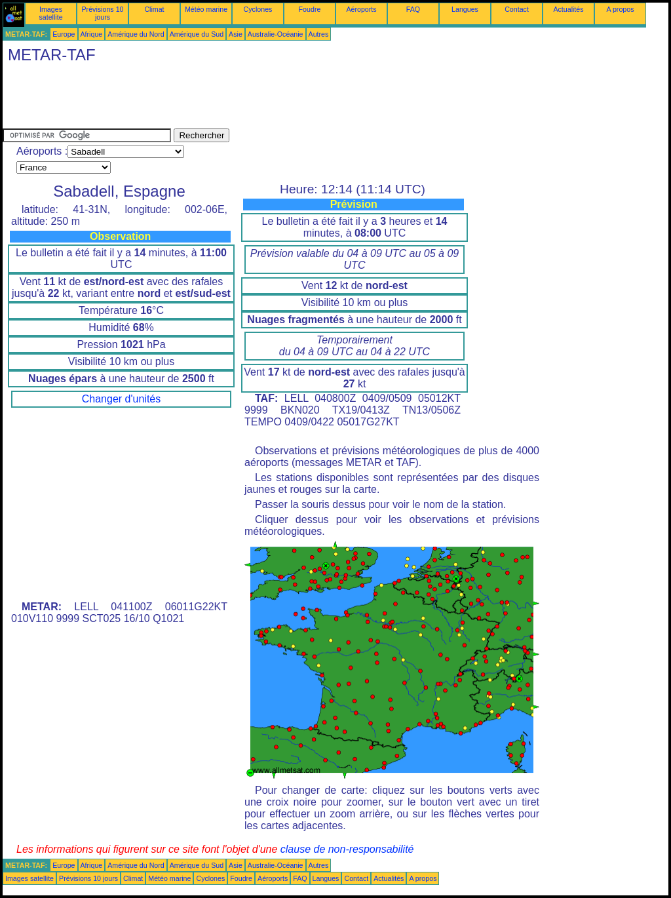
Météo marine (206, 9)
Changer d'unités (121, 398)
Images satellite (50, 13)
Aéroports (361, 9)
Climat (154, 9)
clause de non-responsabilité (347, 849)
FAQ (413, 9)
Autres (319, 34)
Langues (464, 9)
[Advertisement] (241, 98)
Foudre (310, 9)
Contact (517, 9)
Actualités (568, 9)
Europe (63, 34)
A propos (620, 9)
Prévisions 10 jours (103, 13)
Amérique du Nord (135, 34)
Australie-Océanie (275, 34)
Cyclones (258, 9)
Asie (235, 34)
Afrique (92, 34)
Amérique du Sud (196, 34)
